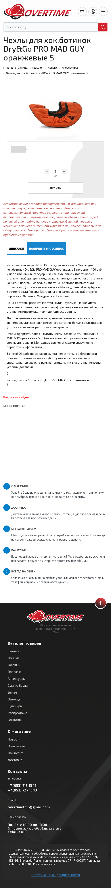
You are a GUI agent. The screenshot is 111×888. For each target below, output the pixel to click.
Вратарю (14, 672)
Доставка (15, 760)
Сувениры (15, 706)
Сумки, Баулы (18, 685)
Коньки (13, 658)
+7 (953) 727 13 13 (22, 790)
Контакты (15, 720)
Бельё (12, 692)
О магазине (16, 746)
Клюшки (14, 665)
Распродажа (17, 713)
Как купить (16, 753)
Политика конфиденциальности (55, 875)
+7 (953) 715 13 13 (22, 785)
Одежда (14, 699)
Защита (13, 651)
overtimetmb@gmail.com (29, 807)
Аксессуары (16, 679)
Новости (14, 739)
